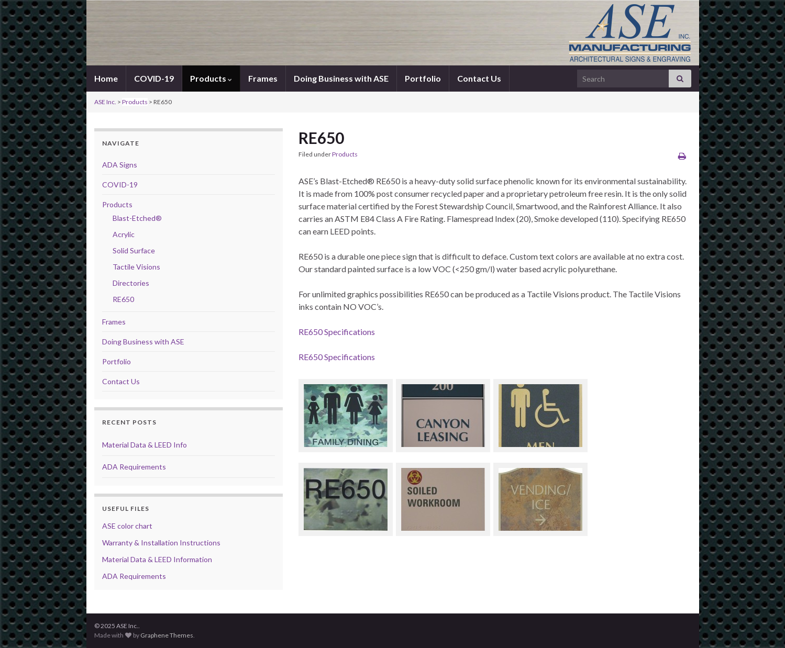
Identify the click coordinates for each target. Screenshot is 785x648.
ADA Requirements (134, 466)
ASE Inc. (105, 102)
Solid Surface (134, 250)
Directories (131, 282)
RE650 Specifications (336, 332)
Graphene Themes (166, 635)
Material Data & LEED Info (144, 444)
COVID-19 (154, 78)
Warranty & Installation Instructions (161, 542)
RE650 (123, 299)
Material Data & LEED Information (157, 559)
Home (106, 78)
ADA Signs (119, 164)
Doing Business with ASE (341, 78)
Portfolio (423, 78)
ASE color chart (127, 525)
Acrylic (124, 234)
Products (211, 78)
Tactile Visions (136, 266)
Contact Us (479, 78)
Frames (263, 78)
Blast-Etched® (137, 218)
